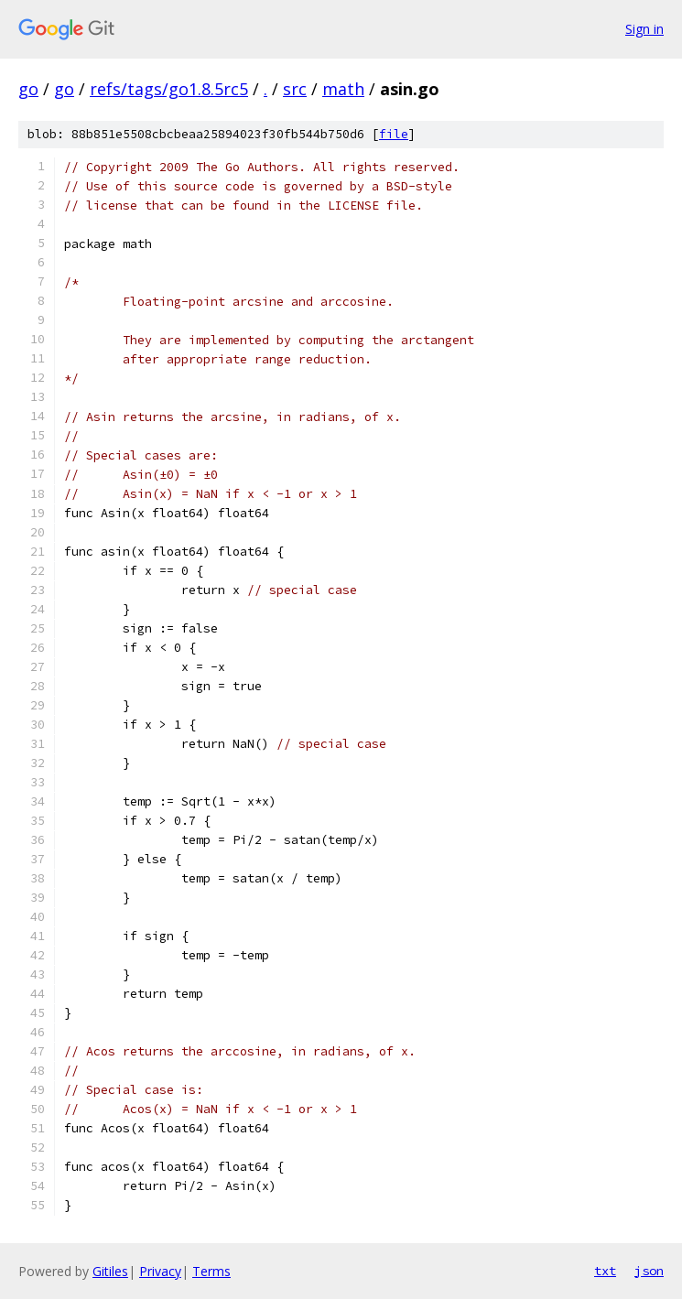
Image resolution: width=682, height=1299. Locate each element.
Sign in (644, 29)
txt (605, 1270)
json (649, 1270)
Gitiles (110, 1271)
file (393, 134)
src (295, 89)
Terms (211, 1271)
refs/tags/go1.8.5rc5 (169, 89)
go (28, 89)
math (343, 89)
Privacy (160, 1271)
